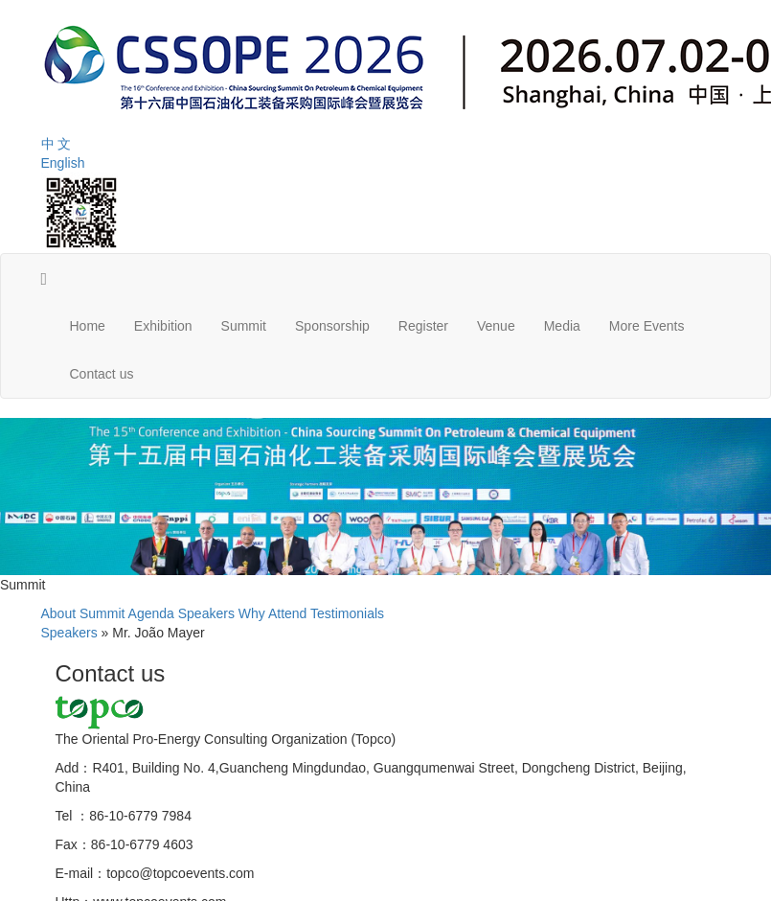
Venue (496, 326)
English (63, 163)
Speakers (206, 613)
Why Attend (272, 613)
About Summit (83, 613)
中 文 (56, 143)
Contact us (102, 373)
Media (562, 326)
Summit (243, 326)
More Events (647, 326)
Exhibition (163, 326)
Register (423, 326)
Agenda (151, 613)
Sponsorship (332, 326)
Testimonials (347, 613)
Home (87, 326)
